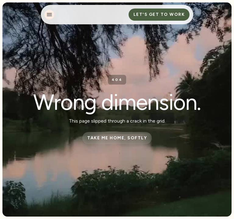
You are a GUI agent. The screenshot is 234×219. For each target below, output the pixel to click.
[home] (80, 14)
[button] (49, 14)
